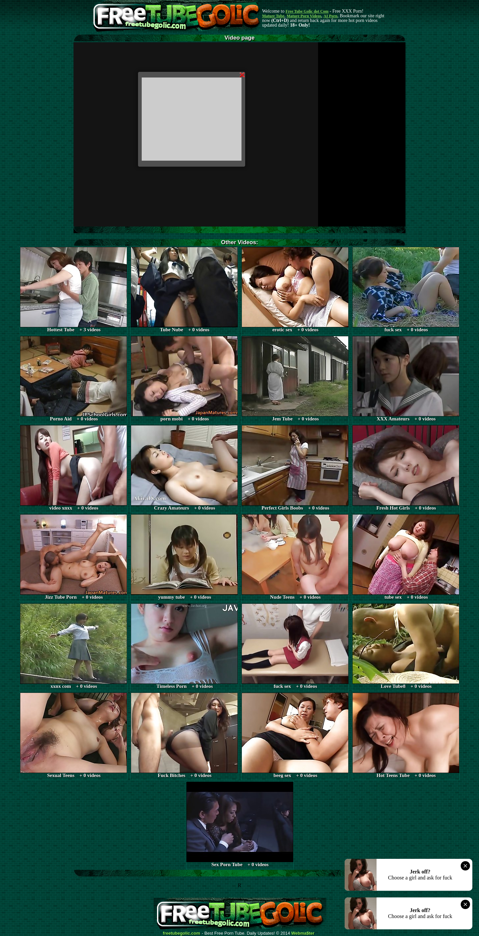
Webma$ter (303, 933)
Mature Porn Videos (304, 16)
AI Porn (331, 16)
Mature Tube (273, 16)
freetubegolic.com (181, 933)
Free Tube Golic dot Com (306, 11)
